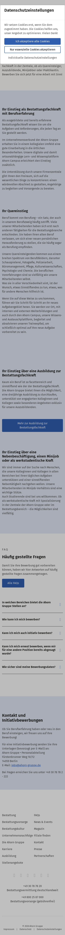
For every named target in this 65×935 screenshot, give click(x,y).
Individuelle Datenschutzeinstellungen (32, 57)
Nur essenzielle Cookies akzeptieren (32, 49)
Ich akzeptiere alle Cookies (33, 41)
